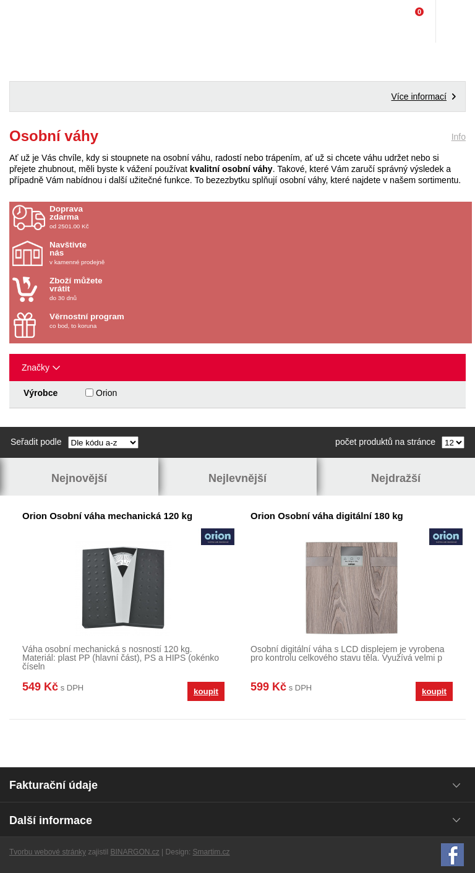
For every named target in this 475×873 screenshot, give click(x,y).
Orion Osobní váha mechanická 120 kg (107, 515)
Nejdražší (396, 478)
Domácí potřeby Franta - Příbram (35, 21)
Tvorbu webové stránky (47, 852)
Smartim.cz (211, 852)
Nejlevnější (237, 478)
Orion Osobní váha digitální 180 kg (326, 515)
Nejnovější (79, 478)
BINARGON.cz (134, 852)
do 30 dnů (121, 289)
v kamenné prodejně (121, 253)
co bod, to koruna (121, 320)
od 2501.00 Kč (259, 217)
